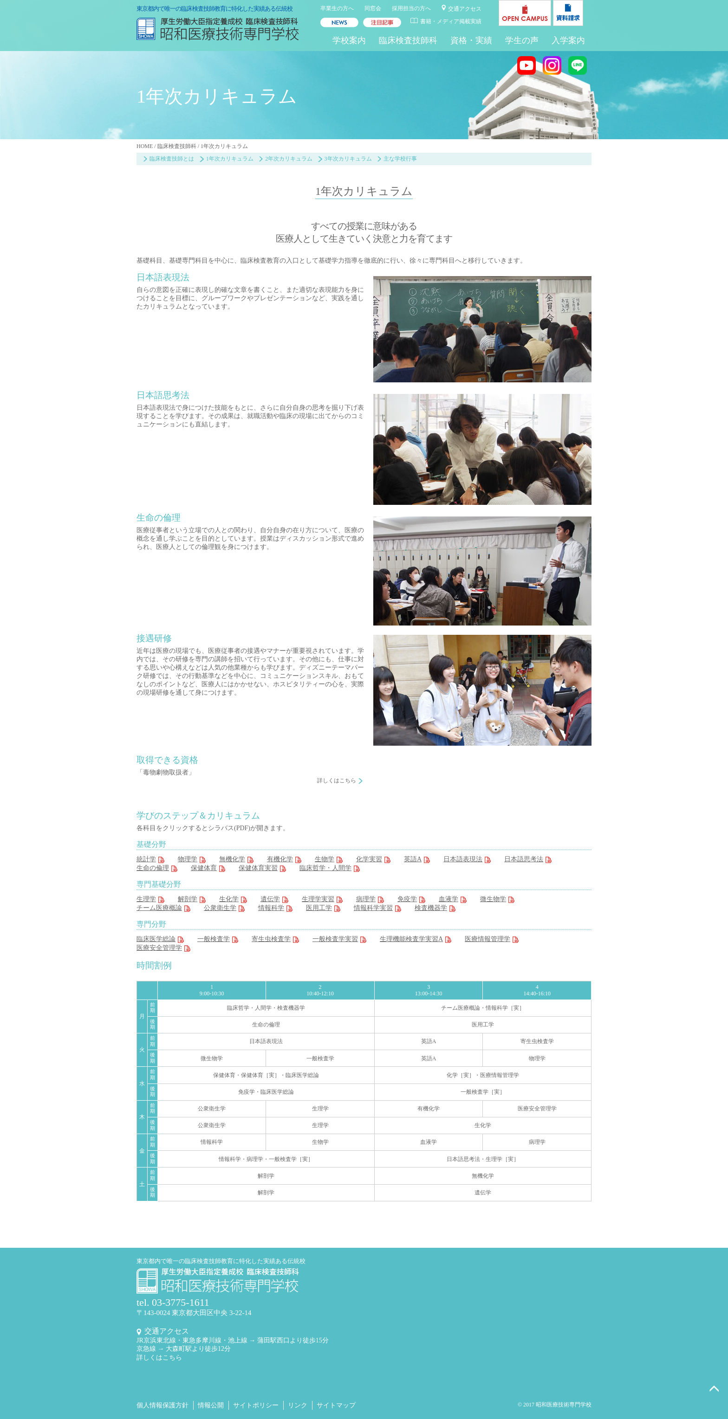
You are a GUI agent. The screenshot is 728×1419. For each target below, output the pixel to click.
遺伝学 (270, 899)
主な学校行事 (400, 158)
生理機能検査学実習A (411, 938)
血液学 (448, 899)
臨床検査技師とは (172, 158)
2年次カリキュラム (288, 158)
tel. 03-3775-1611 (172, 1302)
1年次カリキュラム (230, 158)
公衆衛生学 (220, 907)
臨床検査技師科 (408, 40)
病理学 (366, 899)
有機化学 (280, 859)
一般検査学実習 (335, 938)
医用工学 (319, 907)
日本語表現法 (462, 859)
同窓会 (372, 8)
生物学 (324, 859)
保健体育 (204, 867)
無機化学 (232, 859)
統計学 (146, 859)
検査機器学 (431, 907)
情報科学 (271, 907)
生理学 (146, 899)
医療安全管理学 (159, 947)
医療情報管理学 (487, 938)
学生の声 (522, 40)
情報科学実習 (373, 907)
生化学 (229, 899)
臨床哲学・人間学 (325, 867)
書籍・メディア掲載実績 (450, 21)
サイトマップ (336, 1405)
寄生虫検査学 (271, 938)
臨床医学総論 (156, 938)
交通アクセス (464, 9)
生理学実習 (318, 899)
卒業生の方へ (337, 8)
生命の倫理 (152, 867)
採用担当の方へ (411, 8)
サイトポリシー (256, 1405)
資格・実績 (471, 40)
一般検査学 (213, 938)
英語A (413, 859)
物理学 (187, 859)
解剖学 (187, 899)
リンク (297, 1405)
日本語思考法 (523, 859)
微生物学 (493, 899)
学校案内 (349, 40)
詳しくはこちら (336, 780)
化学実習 (369, 859)
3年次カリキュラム (348, 158)
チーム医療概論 (159, 907)
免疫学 (407, 899)
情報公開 (211, 1405)
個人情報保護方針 (162, 1405)
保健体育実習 (258, 867)
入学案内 (568, 40)
